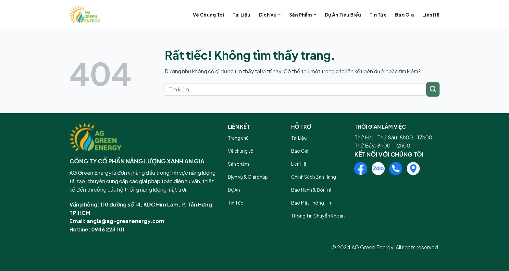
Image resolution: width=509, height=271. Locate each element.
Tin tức (378, 15)
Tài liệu (241, 15)
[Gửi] (433, 89)
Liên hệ (431, 15)
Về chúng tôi (208, 15)
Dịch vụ (270, 14)
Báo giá (404, 15)
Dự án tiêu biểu (343, 15)
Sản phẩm (303, 14)
